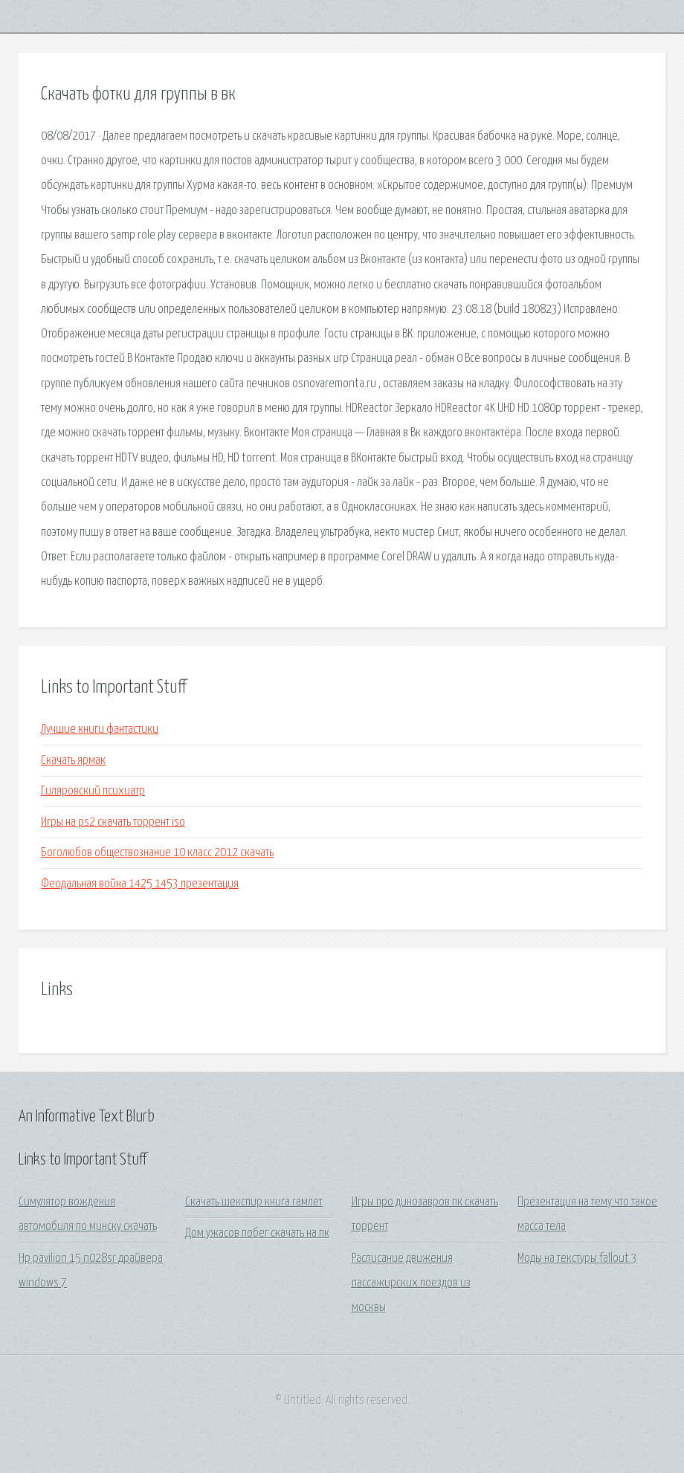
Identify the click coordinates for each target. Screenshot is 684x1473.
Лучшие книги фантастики (99, 729)
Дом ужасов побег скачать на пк (257, 1233)
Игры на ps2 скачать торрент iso (113, 822)
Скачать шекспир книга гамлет (254, 1202)
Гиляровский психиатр (93, 791)
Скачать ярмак (73, 760)
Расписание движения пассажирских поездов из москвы (411, 1283)
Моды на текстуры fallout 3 (577, 1258)
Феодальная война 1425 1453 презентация (140, 884)
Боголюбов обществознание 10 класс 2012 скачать (157, 852)
